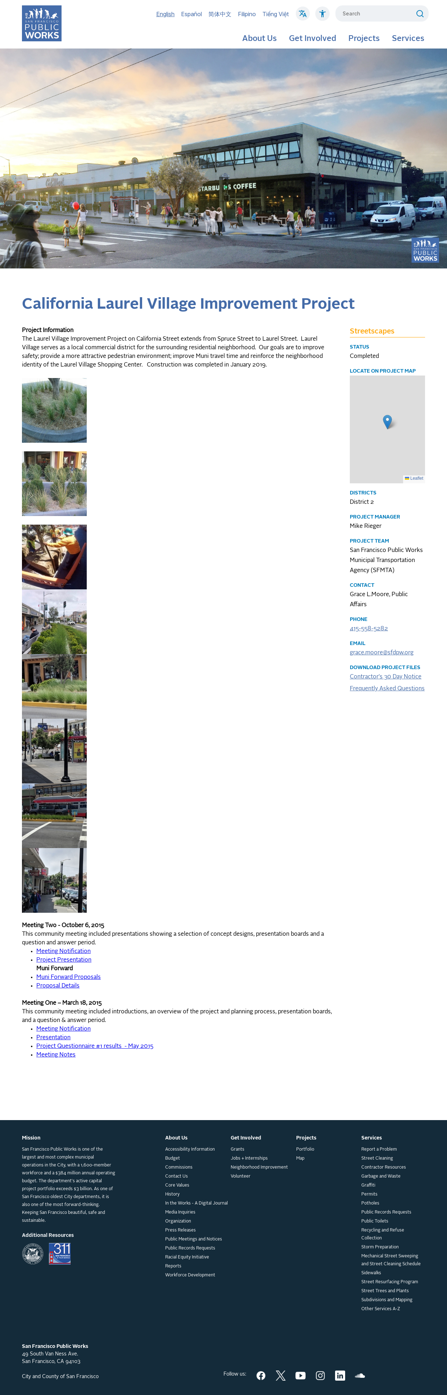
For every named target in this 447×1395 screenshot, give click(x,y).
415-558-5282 (369, 629)
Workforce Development (190, 1275)
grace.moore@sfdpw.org (382, 653)
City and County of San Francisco (60, 1376)
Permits (369, 1194)
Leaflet (414, 478)
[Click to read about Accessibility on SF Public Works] (322, 17)
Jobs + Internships (249, 1158)
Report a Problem (379, 1149)
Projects (364, 39)
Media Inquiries (180, 1212)
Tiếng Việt (275, 14)
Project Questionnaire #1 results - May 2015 (94, 1046)
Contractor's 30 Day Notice (385, 677)
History (172, 1194)
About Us (259, 39)
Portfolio (305, 1149)
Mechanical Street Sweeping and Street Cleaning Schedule (391, 1260)
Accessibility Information (190, 1149)
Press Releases (180, 1230)
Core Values (177, 1185)
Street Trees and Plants (385, 1291)
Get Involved (312, 39)
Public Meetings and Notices (193, 1239)
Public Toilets (374, 1221)
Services (408, 39)
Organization (178, 1221)
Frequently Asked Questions (387, 689)
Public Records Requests (190, 1248)
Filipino (247, 14)
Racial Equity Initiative (187, 1257)
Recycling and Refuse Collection (382, 1234)
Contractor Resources (383, 1167)
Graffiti (368, 1185)
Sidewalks (371, 1273)
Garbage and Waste (381, 1176)
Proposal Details (58, 986)
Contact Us (176, 1176)
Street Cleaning (377, 1158)
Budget (172, 1158)
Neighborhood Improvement (259, 1167)
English (165, 14)
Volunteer (240, 1176)
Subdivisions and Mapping (386, 1300)
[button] (387, 422)
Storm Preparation (380, 1247)
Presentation (53, 1038)
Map (300, 1158)
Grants (237, 1149)
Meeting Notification (63, 951)
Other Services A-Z (380, 1309)
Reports (173, 1266)
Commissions (179, 1167)
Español (191, 14)
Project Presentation (63, 960)
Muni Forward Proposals (68, 977)
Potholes (370, 1203)
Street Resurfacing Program (389, 1282)
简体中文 (219, 14)
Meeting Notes (56, 1055)
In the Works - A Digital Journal (196, 1203)
